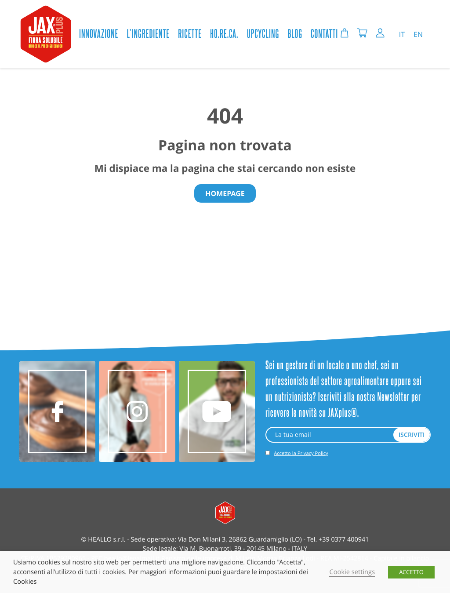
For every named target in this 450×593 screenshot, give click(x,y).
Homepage (225, 193)
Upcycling (263, 33)
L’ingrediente (148, 33)
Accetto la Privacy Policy (301, 453)
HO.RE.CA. (224, 33)
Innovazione (98, 33)
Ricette (190, 33)
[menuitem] (402, 34)
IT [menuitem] (402, 34)
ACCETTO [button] (411, 572)
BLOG (294, 33)
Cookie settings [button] (352, 572)
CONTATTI (324, 33)
